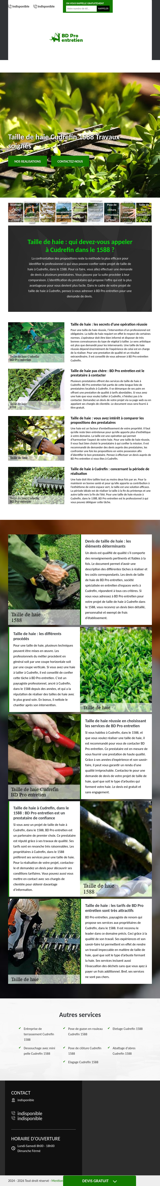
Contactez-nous (70, 161)
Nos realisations (27, 161)
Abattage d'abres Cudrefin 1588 (124, 1051)
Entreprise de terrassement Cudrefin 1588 (39, 1034)
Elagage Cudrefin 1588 (83, 1062)
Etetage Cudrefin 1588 (128, 1029)
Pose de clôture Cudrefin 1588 (84, 1051)
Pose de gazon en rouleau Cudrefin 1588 (85, 1031)
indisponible (20, 6)
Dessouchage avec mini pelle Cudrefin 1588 (39, 1051)
